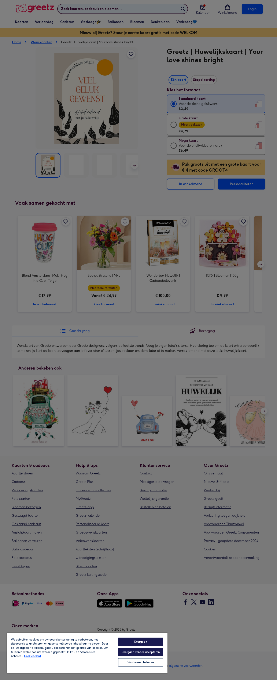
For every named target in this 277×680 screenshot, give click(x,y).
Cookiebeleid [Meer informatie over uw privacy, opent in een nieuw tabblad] (32, 656)
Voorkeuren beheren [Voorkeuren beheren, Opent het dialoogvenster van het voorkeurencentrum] (141, 662)
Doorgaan (140, 641)
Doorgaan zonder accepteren (141, 652)
